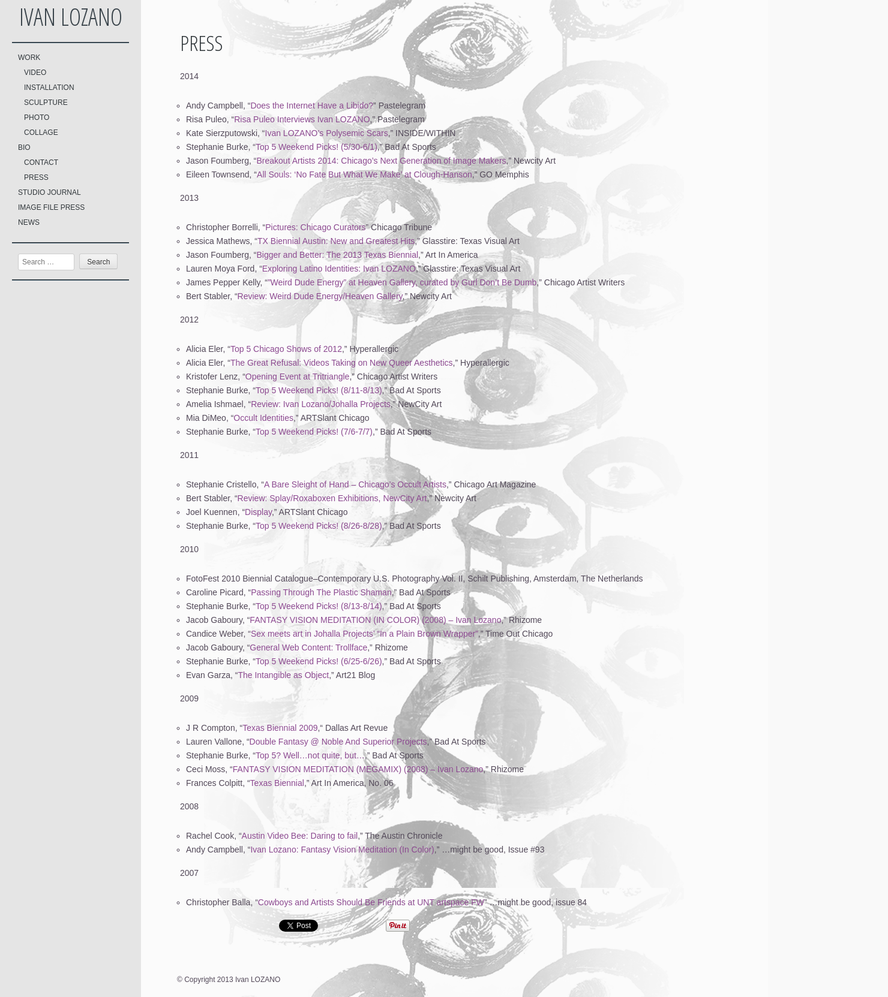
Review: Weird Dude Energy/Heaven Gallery (320, 296)
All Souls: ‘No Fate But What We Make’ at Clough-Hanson (364, 174)
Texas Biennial (277, 783)
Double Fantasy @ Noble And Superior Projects (338, 741)
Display (258, 512)
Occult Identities (263, 418)
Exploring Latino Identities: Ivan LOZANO (339, 268)
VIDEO (35, 72)
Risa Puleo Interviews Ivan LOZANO (302, 119)
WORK (29, 57)
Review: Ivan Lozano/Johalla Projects (321, 404)
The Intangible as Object (283, 675)
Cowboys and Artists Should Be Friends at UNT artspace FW (371, 902)
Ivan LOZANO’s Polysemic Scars (326, 133)
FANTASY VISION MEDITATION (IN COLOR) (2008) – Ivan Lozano (375, 620)
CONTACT (41, 162)
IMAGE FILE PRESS (51, 207)
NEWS (29, 222)
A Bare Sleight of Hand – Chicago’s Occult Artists (355, 484)
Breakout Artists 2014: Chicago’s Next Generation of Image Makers (381, 160)
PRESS (36, 177)
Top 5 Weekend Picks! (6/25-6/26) (319, 661)
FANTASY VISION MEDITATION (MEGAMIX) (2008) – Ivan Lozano (358, 769)
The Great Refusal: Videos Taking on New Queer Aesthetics (341, 363)
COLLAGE (41, 132)
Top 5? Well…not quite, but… (310, 755)
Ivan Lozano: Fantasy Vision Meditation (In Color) (342, 849)
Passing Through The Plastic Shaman (321, 592)
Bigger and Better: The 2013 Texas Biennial (338, 255)
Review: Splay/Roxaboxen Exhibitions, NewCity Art (332, 498)
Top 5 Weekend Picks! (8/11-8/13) (319, 390)
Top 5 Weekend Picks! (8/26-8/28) (319, 526)
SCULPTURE (46, 102)
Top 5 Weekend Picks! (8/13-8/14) (319, 606)
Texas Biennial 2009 (279, 728)
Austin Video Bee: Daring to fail (300, 836)
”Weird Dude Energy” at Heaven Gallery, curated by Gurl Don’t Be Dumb (402, 282)
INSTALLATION (49, 87)
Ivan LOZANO (70, 16)
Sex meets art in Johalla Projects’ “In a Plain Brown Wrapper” (364, 633)
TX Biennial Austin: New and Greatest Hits (336, 241)
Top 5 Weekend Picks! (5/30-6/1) (316, 147)
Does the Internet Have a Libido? (311, 105)
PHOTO (36, 117)
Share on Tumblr (445, 926)
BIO (24, 147)
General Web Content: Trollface (308, 647)
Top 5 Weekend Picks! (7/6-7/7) (314, 431)
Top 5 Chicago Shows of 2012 (286, 349)
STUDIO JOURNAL (49, 192)
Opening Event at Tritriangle (297, 376)
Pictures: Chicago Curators (315, 227)
